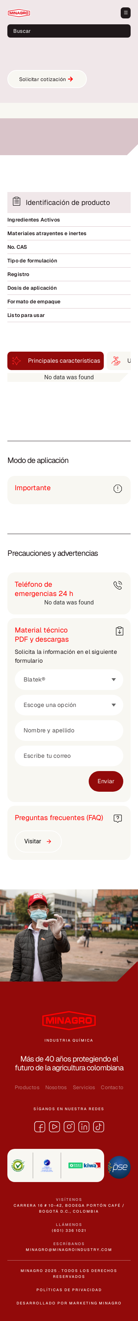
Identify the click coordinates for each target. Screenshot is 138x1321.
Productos (27, 1087)
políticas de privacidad (69, 1289)
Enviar (106, 781)
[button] (126, 12)
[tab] (55, 361)
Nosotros (56, 1087)
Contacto (112, 1087)
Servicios (84, 1087)
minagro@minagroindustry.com (69, 1249)
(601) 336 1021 (69, 1230)
